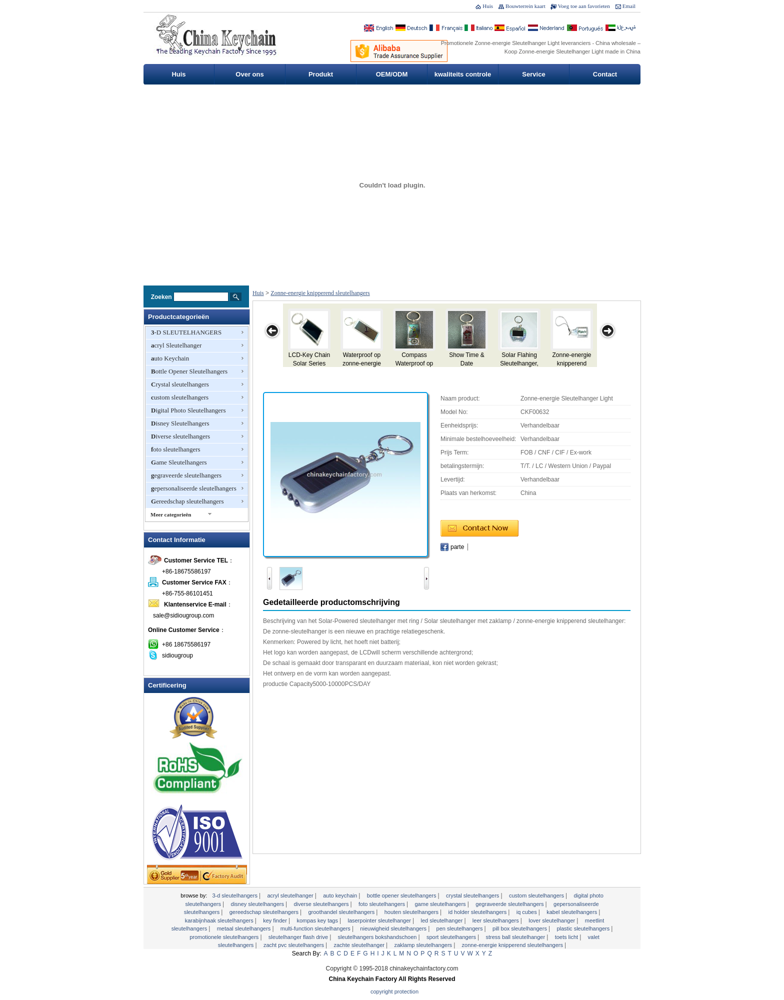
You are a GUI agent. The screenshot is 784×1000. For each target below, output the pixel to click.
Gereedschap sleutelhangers (187, 501)
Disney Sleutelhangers (180, 423)
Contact (605, 74)
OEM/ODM (392, 74)
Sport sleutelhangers (452, 937)
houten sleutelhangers (412, 912)
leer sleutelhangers (496, 921)
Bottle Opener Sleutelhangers (189, 371)
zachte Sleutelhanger (360, 945)
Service (533, 74)
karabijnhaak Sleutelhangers (220, 921)
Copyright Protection (394, 991)
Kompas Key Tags (318, 921)
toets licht (567, 937)
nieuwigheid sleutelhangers (394, 929)
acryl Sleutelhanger (176, 345)
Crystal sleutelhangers (180, 384)
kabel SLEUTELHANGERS (572, 912)
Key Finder (275, 921)
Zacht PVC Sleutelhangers (295, 945)
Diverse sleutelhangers (180, 436)
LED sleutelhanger (442, 921)
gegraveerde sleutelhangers (186, 475)
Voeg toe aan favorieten (584, 6)
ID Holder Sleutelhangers (478, 912)
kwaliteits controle (462, 74)
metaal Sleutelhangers (244, 929)
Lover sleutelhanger (552, 921)
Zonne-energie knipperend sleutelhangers (320, 293)
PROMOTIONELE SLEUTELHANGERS (225, 937)
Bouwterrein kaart (526, 6)
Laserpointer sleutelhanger (380, 921)
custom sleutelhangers (179, 397)
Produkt (320, 74)
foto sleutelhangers (175, 449)
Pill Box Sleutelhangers (520, 929)
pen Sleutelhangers (460, 929)
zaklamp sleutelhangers (424, 945)
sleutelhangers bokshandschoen (378, 937)
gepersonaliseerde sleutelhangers (193, 488)
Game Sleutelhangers (179, 462)
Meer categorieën (170, 515)
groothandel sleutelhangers (342, 912)
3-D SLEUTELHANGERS (186, 332)
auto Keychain (170, 358)
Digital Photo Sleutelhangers (188, 410)
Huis (487, 6)
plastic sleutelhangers (583, 929)
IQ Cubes (527, 912)
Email (629, 6)
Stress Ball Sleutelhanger (516, 937)
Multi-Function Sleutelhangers (316, 929)
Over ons (250, 74)
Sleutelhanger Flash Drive (299, 937)
